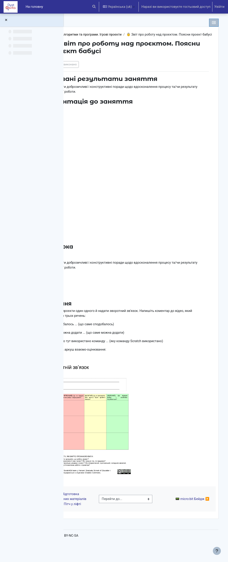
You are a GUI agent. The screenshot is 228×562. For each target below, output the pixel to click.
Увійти (219, 7)
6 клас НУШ (86, 35)
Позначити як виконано (99, 69)
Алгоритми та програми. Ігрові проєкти (130, 35)
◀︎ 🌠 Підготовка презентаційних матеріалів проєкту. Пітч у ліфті (97, 512)
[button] (94, 7)
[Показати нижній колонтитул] (217, 551)
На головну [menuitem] (34, 7)
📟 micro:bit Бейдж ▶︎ (188, 512)
